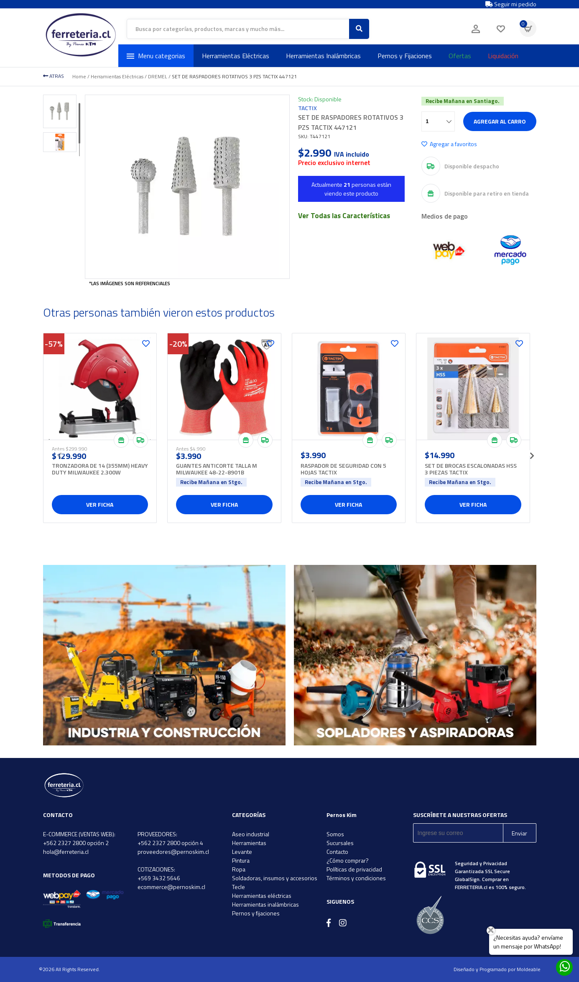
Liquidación (503, 56)
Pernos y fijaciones (256, 913)
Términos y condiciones (356, 878)
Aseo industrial (250, 834)
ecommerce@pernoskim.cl (171, 886)
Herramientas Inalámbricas (323, 56)
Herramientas (249, 842)
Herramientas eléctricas (261, 895)
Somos (335, 834)
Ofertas (460, 56)
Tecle (238, 886)
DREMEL (157, 76)
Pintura (241, 860)
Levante (242, 851)
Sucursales (340, 842)
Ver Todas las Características (344, 215)
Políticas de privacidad (354, 869)
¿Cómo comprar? (347, 860)
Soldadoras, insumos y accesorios (274, 878)
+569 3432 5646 (159, 878)
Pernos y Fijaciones (404, 56)
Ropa (238, 869)
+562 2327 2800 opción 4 (170, 842)
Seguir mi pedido (510, 4)
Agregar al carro (500, 121)
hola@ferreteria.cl (66, 851)
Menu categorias (156, 56)
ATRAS (53, 76)
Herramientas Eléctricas (235, 56)
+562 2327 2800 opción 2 (76, 842)
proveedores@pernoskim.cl (173, 851)
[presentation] (60, 453)
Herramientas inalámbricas (265, 904)
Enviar (519, 833)
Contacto (337, 851)
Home (79, 76)
